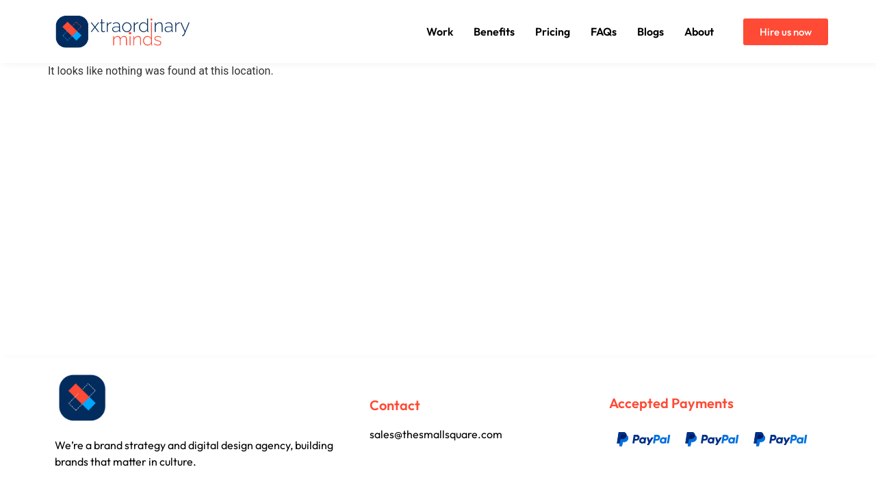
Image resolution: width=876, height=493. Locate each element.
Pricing (552, 31)
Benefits (494, 31)
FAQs (604, 31)
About (699, 31)
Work (439, 31)
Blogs (650, 31)
